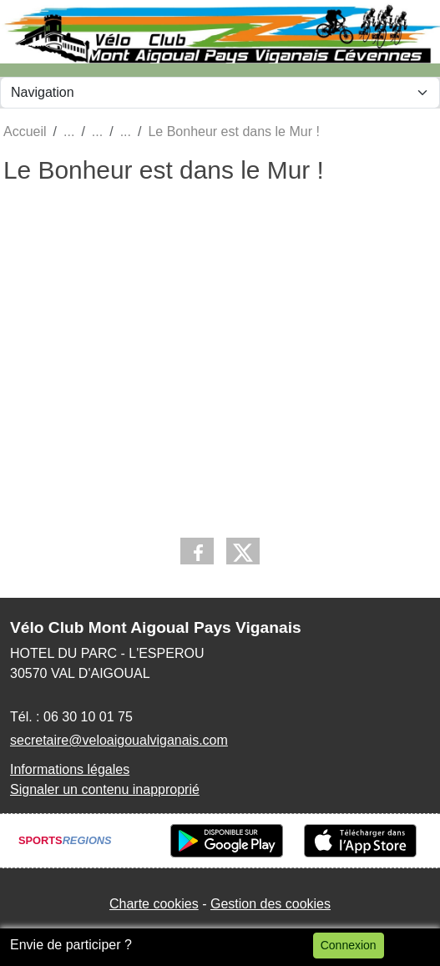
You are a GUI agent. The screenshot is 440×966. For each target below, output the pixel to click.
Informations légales (69, 769)
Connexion (349, 945)
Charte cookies (154, 904)
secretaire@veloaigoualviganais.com (119, 740)
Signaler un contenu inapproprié (105, 789)
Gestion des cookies (270, 904)
